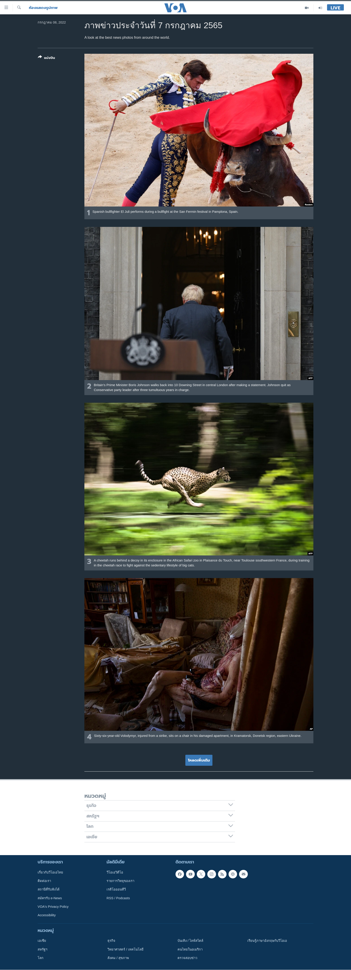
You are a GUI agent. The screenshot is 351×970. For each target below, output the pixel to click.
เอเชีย (42, 940)
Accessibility (47, 915)
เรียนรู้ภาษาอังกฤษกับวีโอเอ (267, 940)
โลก (40, 958)
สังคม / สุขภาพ (118, 958)
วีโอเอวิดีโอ (115, 872)
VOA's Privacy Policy (53, 906)
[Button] (46, 58)
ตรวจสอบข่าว (187, 958)
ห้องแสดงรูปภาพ (43, 8)
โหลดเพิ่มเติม (199, 760)
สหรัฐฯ (42, 949)
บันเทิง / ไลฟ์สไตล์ (190, 940)
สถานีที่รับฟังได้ (49, 889)
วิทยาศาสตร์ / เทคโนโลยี (125, 949)
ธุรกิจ (111, 940)
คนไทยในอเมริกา (190, 949)
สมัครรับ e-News (50, 898)
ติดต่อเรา (44, 881)
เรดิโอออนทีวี (116, 889)
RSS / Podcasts (118, 898)
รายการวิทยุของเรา (120, 881)
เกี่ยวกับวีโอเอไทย (50, 872)
